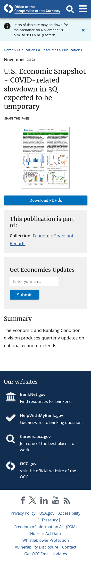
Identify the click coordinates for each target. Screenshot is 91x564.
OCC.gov (28, 463)
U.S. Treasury (45, 520)
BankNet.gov (32, 394)
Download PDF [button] (43, 200)
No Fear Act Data (45, 533)
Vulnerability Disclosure (36, 547)
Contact (69, 547)
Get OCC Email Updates (45, 553)
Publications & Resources (37, 50)
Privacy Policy (23, 513)
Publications (72, 50)
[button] (70, 9)
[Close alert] (83, 30)
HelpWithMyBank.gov (41, 415)
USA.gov (46, 513)
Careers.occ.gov (35, 436)
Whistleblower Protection (45, 540)
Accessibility (69, 513)
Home (8, 50)
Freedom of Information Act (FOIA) (45, 526)
